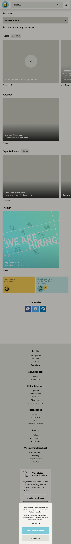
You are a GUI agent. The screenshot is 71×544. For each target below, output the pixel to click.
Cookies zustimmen (35, 530)
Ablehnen (35, 538)
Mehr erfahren (35, 523)
